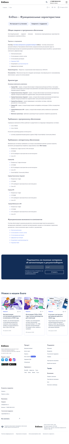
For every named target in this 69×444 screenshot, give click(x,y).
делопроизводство (23, 63)
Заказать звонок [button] (54, 3)
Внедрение (49, 351)
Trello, (25, 372)
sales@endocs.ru (5, 404)
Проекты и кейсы (5, 394)
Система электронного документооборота (25, 44)
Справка (49, 356)
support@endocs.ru (5, 413)
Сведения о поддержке (39, 24)
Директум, (31, 370)
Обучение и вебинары (52, 384)
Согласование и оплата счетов (19, 232)
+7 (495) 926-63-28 (55, 1)
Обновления (27, 362)
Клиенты (3, 391)
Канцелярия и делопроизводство (19, 240)
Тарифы (49, 368)
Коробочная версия (51, 363)
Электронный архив (16, 230)
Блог (48, 382)
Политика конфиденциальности (7, 433)
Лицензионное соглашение (21, 433)
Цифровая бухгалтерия (17, 237)
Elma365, (26, 370)
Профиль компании (51, 376)
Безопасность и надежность (48, 433)
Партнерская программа (52, 360)
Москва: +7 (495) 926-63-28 (7, 407)
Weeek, (33, 372)
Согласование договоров (17, 235)
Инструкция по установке (18, 24)
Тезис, (36, 370)
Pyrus (37, 372)
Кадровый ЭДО (15, 61)
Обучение (49, 348)
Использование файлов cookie (35, 433)
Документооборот (28, 348)
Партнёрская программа (52, 379)
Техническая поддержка (52, 353)
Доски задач (27, 351)
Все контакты (5, 418)
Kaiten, (29, 372)
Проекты (26, 353)
